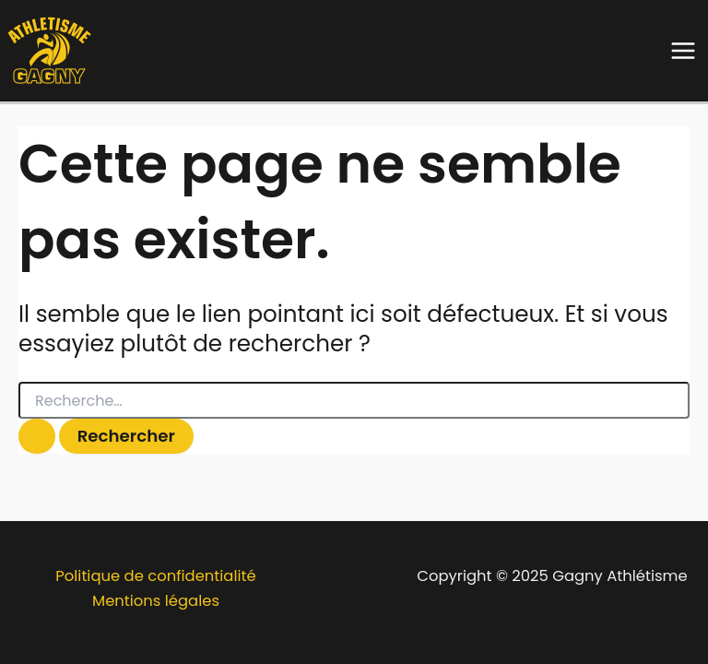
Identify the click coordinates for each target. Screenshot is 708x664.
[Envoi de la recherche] (36, 436)
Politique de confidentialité (155, 576)
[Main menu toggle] (682, 51)
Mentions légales (155, 600)
